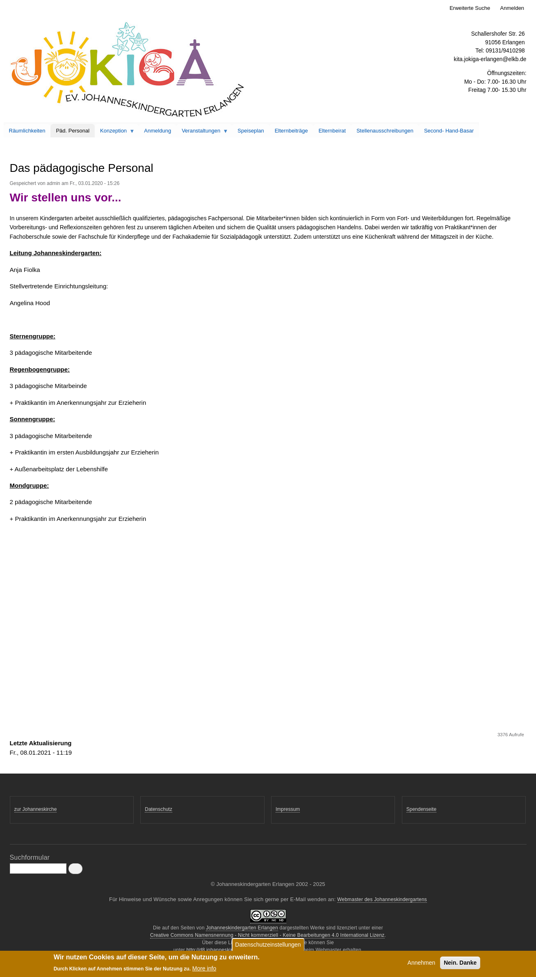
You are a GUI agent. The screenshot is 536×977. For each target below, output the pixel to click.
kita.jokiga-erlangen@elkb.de (490, 59)
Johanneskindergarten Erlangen (242, 928)
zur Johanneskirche (35, 809)
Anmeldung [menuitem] (157, 131)
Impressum (288, 809)
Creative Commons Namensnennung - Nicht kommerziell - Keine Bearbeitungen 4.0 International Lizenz (267, 935)
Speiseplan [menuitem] (250, 131)
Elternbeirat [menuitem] (332, 131)
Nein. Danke (460, 964)
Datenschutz (158, 809)
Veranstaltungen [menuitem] (202, 132)
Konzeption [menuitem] (115, 132)
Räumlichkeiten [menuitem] (27, 131)
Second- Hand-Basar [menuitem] (449, 131)
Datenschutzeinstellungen (268, 946)
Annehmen (422, 964)
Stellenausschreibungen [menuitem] (384, 131)
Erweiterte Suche (469, 8)
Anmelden (512, 8)
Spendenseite (421, 809)
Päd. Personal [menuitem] (72, 131)
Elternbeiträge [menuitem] (291, 131)
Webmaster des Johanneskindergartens (382, 899)
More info (204, 969)
